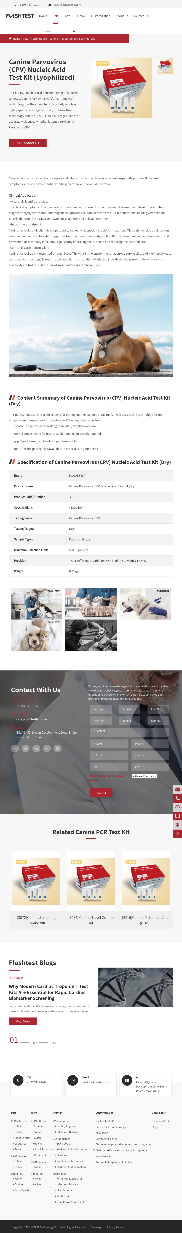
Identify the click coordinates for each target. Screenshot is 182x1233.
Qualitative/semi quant (69, 1202)
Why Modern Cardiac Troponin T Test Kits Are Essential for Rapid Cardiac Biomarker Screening (48, 992)
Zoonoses (19, 1143)
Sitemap (96, 1227)
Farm (67, 16)
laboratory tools (105, 1156)
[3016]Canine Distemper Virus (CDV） (145, 920)
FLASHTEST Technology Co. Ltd (44, 1227)
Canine (54, 39)
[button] (21, 1039)
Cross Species (22, 1138)
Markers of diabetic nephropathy (75, 1149)
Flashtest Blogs (32, 962)
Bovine (37, 1143)
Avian (37, 1138)
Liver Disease (63, 1190)
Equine (38, 1126)
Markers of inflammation (70, 1167)
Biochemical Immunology (111, 1127)
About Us (122, 16)
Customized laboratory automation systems (121, 1150)
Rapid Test (17, 1174)
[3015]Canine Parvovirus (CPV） (79, 39)
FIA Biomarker (19, 1156)
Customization (100, 16)
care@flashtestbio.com (67, 5)
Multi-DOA (62, 1196)
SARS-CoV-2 (63, 1143)
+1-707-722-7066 (37, 1082)
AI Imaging (102, 1133)
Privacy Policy (115, 1227)
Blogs (154, 1127)
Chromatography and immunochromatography (123, 1144)
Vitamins (61, 1155)
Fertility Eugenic (65, 1126)
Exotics (18, 1149)
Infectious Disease (66, 1132)
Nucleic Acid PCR (105, 1121)
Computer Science (106, 1139)
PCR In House (39, 39)
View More (23, 1021)
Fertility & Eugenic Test (69, 1178)
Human (81, 16)
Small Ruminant (43, 1149)
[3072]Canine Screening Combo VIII (36, 920)
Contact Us (140, 16)
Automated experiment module (114, 1162)
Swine (37, 1132)
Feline (17, 1126)
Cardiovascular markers (69, 1161)
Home (43, 16)
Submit (101, 793)
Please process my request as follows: (105, 778)
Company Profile (161, 1121)
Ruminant (39, 1155)
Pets (55, 16)
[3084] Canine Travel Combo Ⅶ (91, 920)
